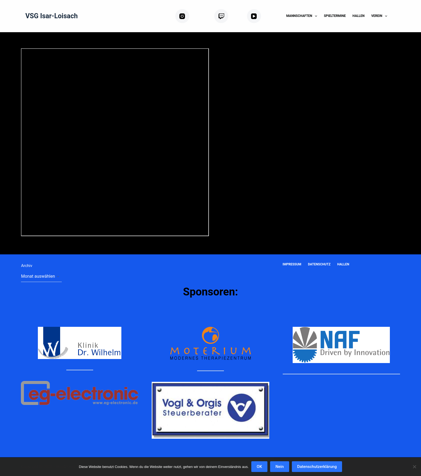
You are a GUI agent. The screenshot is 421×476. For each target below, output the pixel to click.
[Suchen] (398, 16)
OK (259, 466)
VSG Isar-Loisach (51, 16)
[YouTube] (262, 16)
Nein (279, 466)
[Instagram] (192, 16)
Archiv (26, 265)
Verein (380, 16)
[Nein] (414, 466)
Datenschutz (319, 264)
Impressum (292, 264)
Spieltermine (335, 16)
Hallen (359, 16)
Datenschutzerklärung (317, 466)
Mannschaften (302, 16)
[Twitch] (228, 16)
